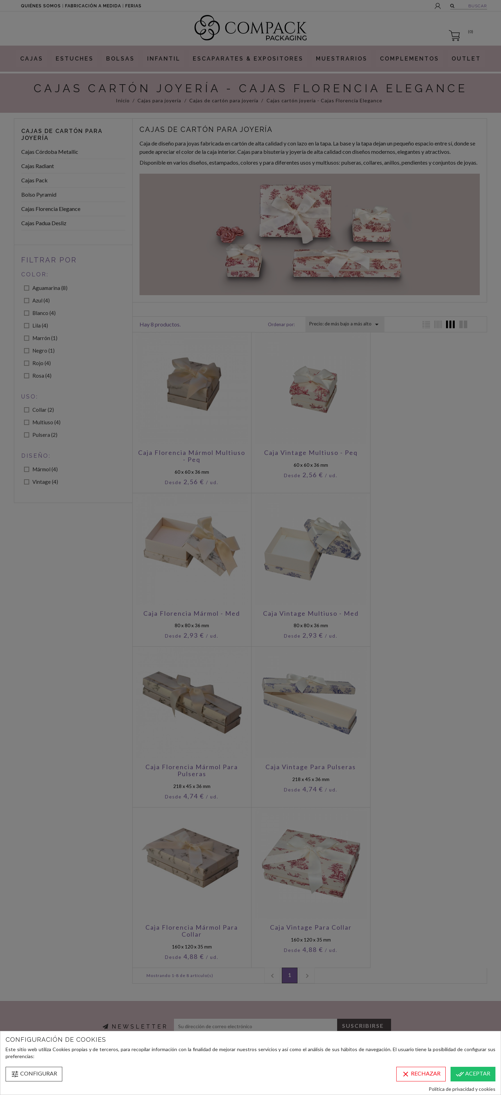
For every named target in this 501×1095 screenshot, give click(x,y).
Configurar (34, 1074)
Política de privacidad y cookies (462, 1089)
